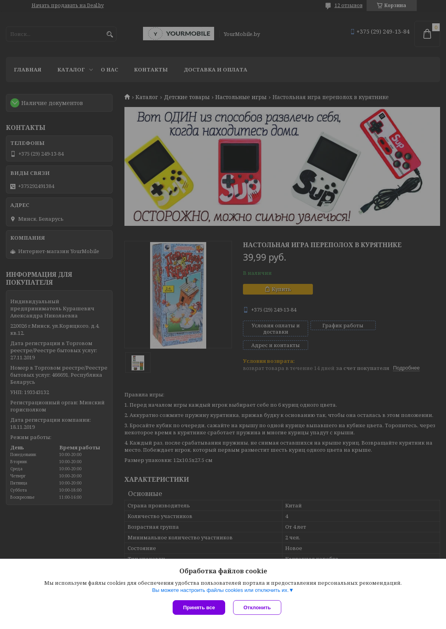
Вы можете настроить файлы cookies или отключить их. (220, 590)
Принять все (199, 607)
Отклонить (257, 607)
